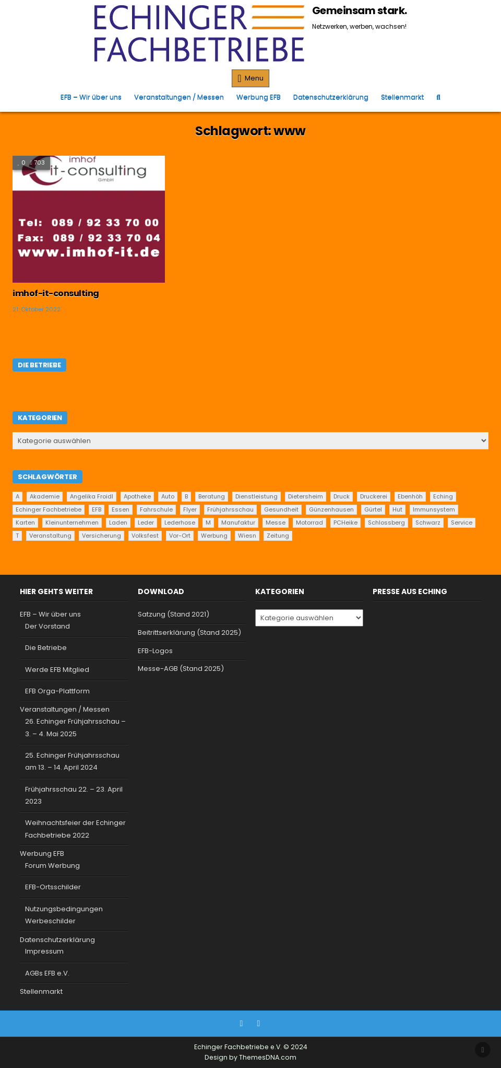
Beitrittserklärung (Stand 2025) (189, 632)
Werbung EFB (258, 97)
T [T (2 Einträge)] (17, 535)
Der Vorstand (47, 626)
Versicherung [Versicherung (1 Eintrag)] (101, 535)
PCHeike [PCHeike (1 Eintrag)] (345, 522)
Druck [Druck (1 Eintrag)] (341, 496)
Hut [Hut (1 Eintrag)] (397, 509)
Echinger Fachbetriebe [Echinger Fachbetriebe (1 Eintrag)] (48, 509)
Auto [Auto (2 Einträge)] (167, 496)
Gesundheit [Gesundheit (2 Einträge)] (281, 509)
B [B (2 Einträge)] (186, 496)
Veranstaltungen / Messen (179, 97)
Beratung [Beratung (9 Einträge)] (211, 496)
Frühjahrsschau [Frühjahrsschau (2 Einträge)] (230, 509)
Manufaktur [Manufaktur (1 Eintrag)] (238, 522)
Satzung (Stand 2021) (173, 614)
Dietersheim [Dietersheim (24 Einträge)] (305, 496)
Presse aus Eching (410, 591)
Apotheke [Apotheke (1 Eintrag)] (137, 496)
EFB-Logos (155, 651)
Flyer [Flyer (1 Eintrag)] (190, 509)
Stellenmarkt (402, 97)
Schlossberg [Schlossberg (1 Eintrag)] (386, 522)
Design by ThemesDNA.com (250, 1057)
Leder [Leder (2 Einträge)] (146, 522)
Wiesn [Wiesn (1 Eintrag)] (247, 535)
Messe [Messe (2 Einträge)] (275, 522)
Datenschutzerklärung (330, 97)
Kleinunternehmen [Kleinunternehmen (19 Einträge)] (72, 522)
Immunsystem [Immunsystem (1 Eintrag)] (434, 509)
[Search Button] (438, 97)
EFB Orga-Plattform (57, 691)
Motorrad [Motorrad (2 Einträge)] (309, 522)
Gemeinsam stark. (359, 10)
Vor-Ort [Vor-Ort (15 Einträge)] (179, 535)
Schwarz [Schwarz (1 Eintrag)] (427, 522)
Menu (254, 78)
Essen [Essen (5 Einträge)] (120, 509)
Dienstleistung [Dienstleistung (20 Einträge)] (256, 496)
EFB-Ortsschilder (53, 887)
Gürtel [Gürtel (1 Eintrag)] (373, 509)
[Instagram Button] (259, 1023)
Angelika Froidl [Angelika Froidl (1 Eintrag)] (91, 496)
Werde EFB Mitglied (57, 670)
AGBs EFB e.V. (47, 973)
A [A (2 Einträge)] (17, 496)
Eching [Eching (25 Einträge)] (443, 496)
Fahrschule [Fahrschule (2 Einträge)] (156, 509)
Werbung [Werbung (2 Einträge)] (214, 535)
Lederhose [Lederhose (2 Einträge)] (179, 522)
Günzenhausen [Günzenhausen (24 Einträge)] (331, 509)
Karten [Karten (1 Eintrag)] (25, 522)
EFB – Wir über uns (91, 97)
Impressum (44, 951)
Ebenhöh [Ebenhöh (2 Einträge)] (410, 496)
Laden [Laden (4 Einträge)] (118, 522)
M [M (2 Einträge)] (208, 522)
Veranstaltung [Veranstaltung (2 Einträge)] (50, 535)
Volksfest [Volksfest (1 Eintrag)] (145, 535)
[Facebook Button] (241, 1023)
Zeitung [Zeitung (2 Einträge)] (278, 535)
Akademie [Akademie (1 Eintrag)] (44, 496)
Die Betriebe (46, 648)
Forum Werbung (52, 865)
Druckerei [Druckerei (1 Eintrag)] (373, 496)
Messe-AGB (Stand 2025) (181, 669)
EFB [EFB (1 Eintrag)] (96, 509)
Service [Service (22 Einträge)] (461, 522)
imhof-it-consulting (56, 293)
